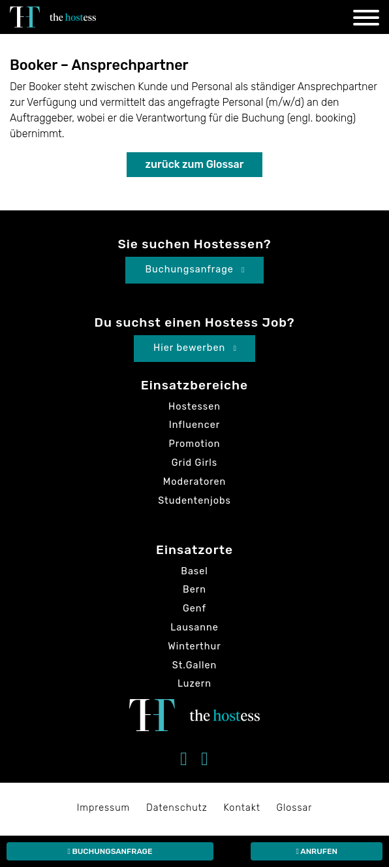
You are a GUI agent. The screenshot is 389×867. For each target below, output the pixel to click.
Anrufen (316, 851)
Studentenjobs (194, 500)
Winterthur (194, 646)
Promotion (195, 444)
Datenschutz (177, 807)
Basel (194, 571)
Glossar (295, 807)
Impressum (104, 807)
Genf (194, 608)
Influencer (195, 425)
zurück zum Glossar (195, 164)
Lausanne (194, 627)
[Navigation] (366, 20)
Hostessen (194, 406)
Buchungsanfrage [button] (195, 269)
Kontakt (242, 807)
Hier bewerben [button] (195, 347)
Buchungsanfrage (109, 851)
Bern (194, 589)
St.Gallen (194, 665)
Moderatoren (194, 481)
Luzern (194, 683)
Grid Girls (194, 462)
